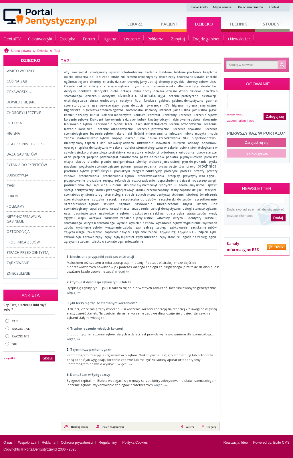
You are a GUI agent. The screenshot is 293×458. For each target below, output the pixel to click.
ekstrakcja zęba (75, 101)
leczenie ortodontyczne (115, 129)
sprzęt (212, 185)
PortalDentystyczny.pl (40, 449)
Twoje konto (199, 7)
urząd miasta (120, 209)
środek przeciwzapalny (152, 190)
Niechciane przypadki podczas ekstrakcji (102, 256)
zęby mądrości (124, 237)
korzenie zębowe (76, 119)
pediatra (172, 157)
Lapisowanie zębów (108, 124)
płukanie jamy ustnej (164, 162)
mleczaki (175, 133)
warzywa (95, 218)
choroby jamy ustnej (142, 82)
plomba (93, 162)
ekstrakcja (209, 96)
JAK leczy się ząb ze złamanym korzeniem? (103, 303)
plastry (80, 162)
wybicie (122, 223)
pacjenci (79, 157)
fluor (138, 101)
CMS (286, 443)
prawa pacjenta (145, 166)
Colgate (69, 86)
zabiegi (161, 227)
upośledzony (99, 209)
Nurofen (179, 143)
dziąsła (158, 91)
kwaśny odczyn (159, 119)
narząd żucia (134, 138)
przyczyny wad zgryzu (200, 176)
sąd (96, 185)
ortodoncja (169, 152)
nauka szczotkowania (164, 138)
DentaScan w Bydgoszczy (90, 374)
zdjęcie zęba (207, 232)
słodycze (165, 185)
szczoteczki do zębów (175, 199)
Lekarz (135, 24)
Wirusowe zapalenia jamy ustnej (129, 218)
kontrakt (154, 115)
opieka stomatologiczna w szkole (151, 147)
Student (272, 24)
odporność (209, 143)
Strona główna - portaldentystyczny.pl (60, 17)
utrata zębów (196, 213)
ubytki (187, 204)
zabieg (148, 227)
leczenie (210, 124)
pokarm (126, 166)
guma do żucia (133, 105)
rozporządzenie (143, 180)
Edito (277, 443)
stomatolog (93, 194)
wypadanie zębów (168, 223)
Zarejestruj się (256, 142)
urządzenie (140, 209)
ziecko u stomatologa (107, 241)
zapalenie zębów (145, 232)
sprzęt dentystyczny (79, 190)
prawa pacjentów (171, 166)
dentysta (85, 91)
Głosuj (47, 358)
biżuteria (81, 77)
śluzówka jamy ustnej (190, 185)
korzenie (185, 115)
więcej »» (122, 271)
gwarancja (153, 105)
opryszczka (135, 152)
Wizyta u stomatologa (99, 223)
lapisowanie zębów (78, 124)
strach (129, 194)
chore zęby (167, 77)
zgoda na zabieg (195, 237)
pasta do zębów (152, 157)
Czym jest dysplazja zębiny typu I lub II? (100, 282)
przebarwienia (89, 176)
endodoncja (108, 101)
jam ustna (199, 110)
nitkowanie (145, 143)
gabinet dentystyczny (187, 101)
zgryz (213, 237)
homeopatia (134, 110)
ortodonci (152, 152)
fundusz (150, 101)
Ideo (244, 443)
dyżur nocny (142, 91)
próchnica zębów (76, 171)
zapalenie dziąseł (117, 232)
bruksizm (118, 77)
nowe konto (235, 114)
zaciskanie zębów (204, 227)
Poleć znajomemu (250, 7)
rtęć (88, 185)
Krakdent (96, 119)
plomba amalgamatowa (117, 162)
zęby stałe (167, 237)
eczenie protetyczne (183, 96)
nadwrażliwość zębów (93, 138)
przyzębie (94, 180)
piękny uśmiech (191, 157)
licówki (139, 133)
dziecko (195, 91)
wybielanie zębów (141, 223)
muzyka (200, 133)
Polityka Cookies (135, 443)
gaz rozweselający (105, 105)
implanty (151, 110)
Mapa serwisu (223, 7)
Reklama (48, 443)
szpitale (124, 204)
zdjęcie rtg (167, 232)
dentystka (101, 91)
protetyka (171, 171)
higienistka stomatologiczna (103, 110)
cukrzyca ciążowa (116, 86)
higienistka (72, 110)
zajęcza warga (74, 232)
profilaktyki (122, 171)
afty (66, 72)
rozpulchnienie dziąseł (173, 180)
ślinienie (115, 185)
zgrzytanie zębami (77, 241)
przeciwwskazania (151, 176)
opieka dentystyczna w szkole (100, 148)
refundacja (122, 180)
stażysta (211, 190)
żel (179, 237)
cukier (82, 86)
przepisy (174, 176)
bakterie (165, 72)
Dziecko (204, 24)
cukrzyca (95, 86)
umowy (202, 204)
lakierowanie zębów (186, 119)
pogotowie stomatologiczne (99, 166)
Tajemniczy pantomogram (91, 349)
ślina (103, 185)
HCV (166, 105)
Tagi (57, 50)
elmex (94, 101)
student (192, 194)
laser (128, 124)
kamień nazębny (76, 115)
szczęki (112, 199)
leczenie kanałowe (78, 129)
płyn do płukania (194, 162)
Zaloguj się (275, 116)
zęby (108, 237)
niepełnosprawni (204, 138)
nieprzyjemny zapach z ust (84, 143)
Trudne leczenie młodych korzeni (96, 328)
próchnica (207, 166)
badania (151, 72)
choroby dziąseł (114, 82)
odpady (193, 143)
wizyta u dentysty (187, 218)
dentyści (70, 91)
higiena (177, 105)
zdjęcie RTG (186, 232)
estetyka (126, 101)
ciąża (213, 82)
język (213, 110)
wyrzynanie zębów (118, 227)
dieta (114, 91)
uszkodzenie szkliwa (148, 213)
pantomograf (109, 157)
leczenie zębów (102, 133)
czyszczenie (140, 86)
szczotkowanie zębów (81, 204)
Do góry (211, 426)
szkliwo (108, 204)
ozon (67, 157)
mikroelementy (156, 133)
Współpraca (27, 443)
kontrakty (170, 115)
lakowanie (209, 119)
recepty (108, 180)
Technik (238, 24)
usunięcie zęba (85, 213)
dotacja (125, 91)
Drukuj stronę (79, 426)
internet (165, 110)
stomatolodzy (74, 194)
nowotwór (163, 143)
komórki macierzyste (116, 115)
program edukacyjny (147, 171)
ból (92, 77)
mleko (189, 133)
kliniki (94, 115)
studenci (177, 194)
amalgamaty (98, 72)
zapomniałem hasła (240, 120)
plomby (141, 162)
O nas (8, 443)
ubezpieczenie (168, 204)
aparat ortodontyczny (126, 72)
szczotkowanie (206, 199)
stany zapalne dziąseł (187, 190)
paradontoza (129, 157)
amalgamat (79, 72)
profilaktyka (101, 170)
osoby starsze (207, 152)
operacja (70, 148)
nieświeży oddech (121, 143)
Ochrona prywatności (77, 443)
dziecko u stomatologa (141, 95)
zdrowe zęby (92, 237)
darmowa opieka (163, 86)
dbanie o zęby (188, 86)
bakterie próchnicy (187, 72)
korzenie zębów (205, 115)
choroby (95, 82)
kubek (141, 119)
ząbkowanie (178, 227)
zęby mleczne (146, 237)
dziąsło (171, 91)
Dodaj (278, 217)
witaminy (163, 218)
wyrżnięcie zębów (89, 227)
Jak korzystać (257, 153)
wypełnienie (192, 223)
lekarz (120, 133)
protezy (199, 171)
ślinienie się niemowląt (140, 185)
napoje (117, 138)
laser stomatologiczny (151, 124)
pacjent (92, 157)
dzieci (183, 91)
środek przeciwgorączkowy (115, 190)
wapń (82, 218)
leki (129, 133)
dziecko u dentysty (100, 96)
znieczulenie (133, 241)
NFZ (186, 138)
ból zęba (103, 77)
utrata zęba (175, 213)
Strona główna (21, 50)
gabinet (164, 101)
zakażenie (94, 232)
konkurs (140, 115)
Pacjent (169, 24)
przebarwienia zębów (118, 176)
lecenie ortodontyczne (185, 124)
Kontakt (273, 7)
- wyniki (9, 358)
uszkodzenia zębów (114, 213)
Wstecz (189, 426)
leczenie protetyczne (153, 129)
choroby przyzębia (172, 82)
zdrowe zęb (72, 237)
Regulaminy (108, 443)
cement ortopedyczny (141, 77)
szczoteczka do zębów (138, 199)
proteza (185, 171)
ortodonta (187, 152)
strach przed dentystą (153, 194)
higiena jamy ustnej (201, 105)
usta (67, 213)
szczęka (98, 199)
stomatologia (113, 194)
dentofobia (209, 86)
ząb (138, 227)
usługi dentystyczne (166, 209)
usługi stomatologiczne (200, 209)
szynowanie (143, 204)
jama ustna (181, 110)
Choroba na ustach (190, 77)
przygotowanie (74, 180)
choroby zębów (197, 82)
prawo (191, 166)
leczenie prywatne (187, 129)
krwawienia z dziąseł (120, 119)
